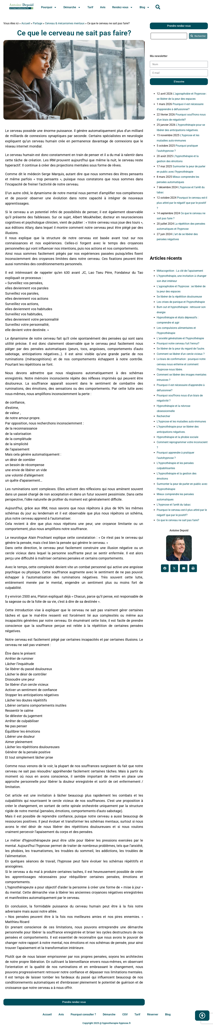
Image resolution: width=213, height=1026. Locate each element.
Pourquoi (49, 7)
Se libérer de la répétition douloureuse (179, 296)
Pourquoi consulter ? (83, 1014)
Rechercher (163, 416)
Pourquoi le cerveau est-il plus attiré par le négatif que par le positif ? (182, 203)
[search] (169, 36)
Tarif (90, 7)
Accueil (25, 23)
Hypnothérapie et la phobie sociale (177, 437)
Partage (37, 23)
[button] (165, 568)
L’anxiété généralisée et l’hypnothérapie (180, 338)
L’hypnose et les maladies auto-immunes (181, 421)
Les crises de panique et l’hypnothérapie (181, 302)
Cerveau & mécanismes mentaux (65, 23)
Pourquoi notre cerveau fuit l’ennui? (178, 343)
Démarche (72, 7)
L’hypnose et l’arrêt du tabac (174, 504)
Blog (145, 7)
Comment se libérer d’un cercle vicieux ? (181, 354)
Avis (102, 7)
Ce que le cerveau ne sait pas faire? (74, 33)
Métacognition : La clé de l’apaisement (180, 270)
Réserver (152, 1014)
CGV (125, 1014)
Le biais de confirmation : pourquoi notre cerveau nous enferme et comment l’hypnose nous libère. (181, 364)
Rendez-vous (122, 7)
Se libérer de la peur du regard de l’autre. (181, 348)
